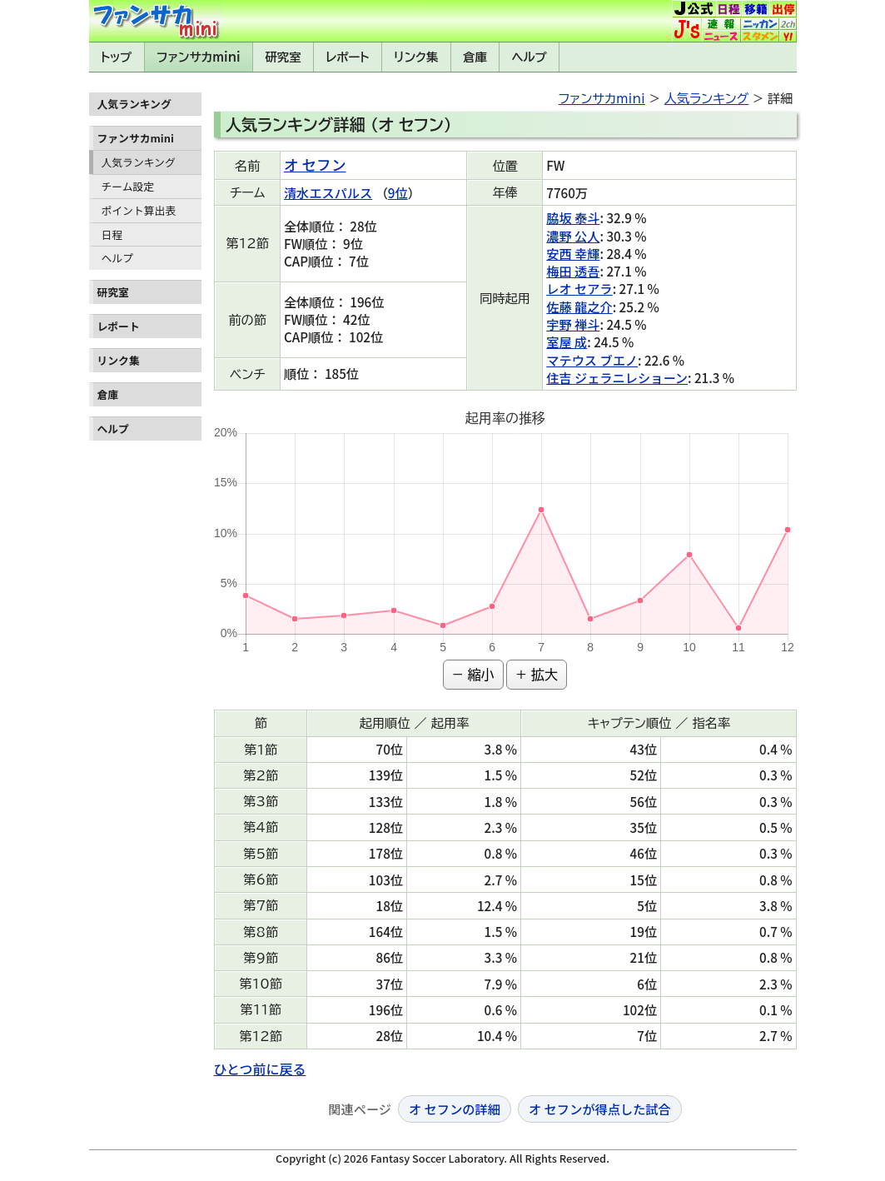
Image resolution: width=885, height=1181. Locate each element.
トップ (116, 57)
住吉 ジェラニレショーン (617, 377)
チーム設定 (128, 186)
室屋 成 (566, 341)
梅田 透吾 (572, 271)
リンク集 (416, 57)
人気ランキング (139, 162)
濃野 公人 (572, 236)
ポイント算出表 (139, 210)
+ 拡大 (536, 674)
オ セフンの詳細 (454, 1108)
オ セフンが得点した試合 (600, 1108)
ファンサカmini (198, 57)
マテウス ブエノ (592, 360)
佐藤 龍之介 (579, 306)
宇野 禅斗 (572, 324)
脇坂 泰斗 (572, 217)
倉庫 (475, 57)
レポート (347, 57)
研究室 (283, 57)
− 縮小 (473, 674)
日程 (112, 234)
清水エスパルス (328, 192)
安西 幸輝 (572, 253)
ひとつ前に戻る (260, 1069)
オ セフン (315, 164)
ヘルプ (529, 57)
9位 (398, 192)
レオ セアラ (579, 288)
